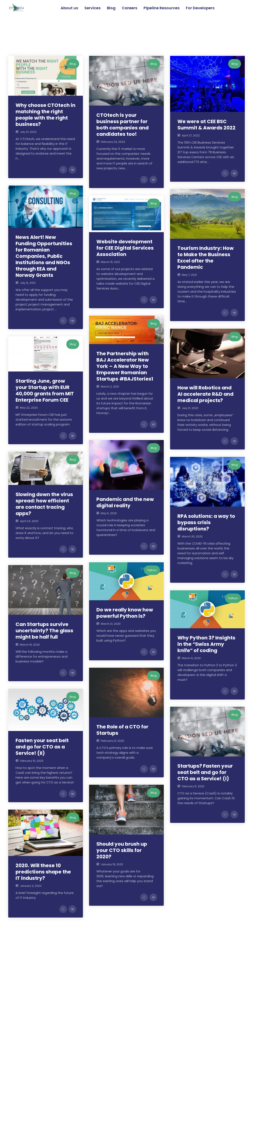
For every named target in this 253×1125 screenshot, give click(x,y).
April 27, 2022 (191, 135)
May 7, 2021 (189, 275)
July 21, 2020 (190, 408)
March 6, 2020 (191, 658)
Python (152, 570)
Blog (73, 64)
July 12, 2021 (28, 283)
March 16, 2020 (30, 645)
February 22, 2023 (113, 142)
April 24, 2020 (29, 521)
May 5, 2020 (109, 513)
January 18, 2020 (112, 864)
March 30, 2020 (192, 536)
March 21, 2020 (111, 624)
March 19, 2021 (110, 262)
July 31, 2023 (28, 132)
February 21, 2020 (112, 741)
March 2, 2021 (110, 387)
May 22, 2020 (29, 408)
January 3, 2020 (30, 886)
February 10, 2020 (31, 761)
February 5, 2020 (193, 786)
